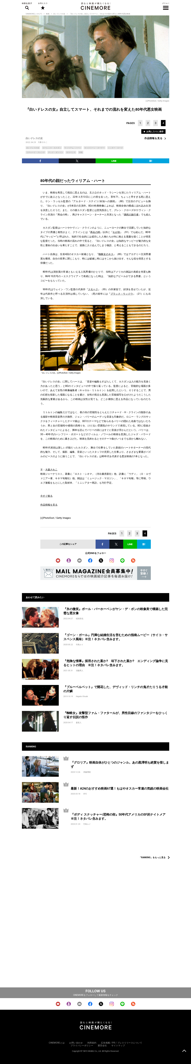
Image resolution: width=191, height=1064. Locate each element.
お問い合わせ (76, 1043)
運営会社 (102, 1045)
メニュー (165, 6)
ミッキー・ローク (115, 148)
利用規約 (91, 1043)
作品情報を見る (153, 138)
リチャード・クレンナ (35, 152)
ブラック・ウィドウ (121, 293)
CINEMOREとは (57, 1043)
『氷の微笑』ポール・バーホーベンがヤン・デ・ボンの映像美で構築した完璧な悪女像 (115, 611)
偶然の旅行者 (131, 214)
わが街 (116, 232)
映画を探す (27, 6)
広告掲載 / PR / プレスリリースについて (121, 1043)
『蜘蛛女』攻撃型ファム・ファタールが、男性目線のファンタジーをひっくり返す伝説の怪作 (115, 715)
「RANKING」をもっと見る (152, 857)
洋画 (81, 152)
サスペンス (70, 152)
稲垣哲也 (79, 619)
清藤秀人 (79, 671)
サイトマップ (118, 1045)
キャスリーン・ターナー (94, 148)
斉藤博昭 (87, 772)
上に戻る (184, 1051)
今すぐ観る (46, 495)
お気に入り (42, 6)
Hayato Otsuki (82, 696)
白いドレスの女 (59, 14)
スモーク (93, 289)
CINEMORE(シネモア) (34, 14)
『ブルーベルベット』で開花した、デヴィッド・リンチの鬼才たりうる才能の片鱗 (115, 689)
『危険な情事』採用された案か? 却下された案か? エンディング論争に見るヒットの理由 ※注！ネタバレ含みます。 (115, 663)
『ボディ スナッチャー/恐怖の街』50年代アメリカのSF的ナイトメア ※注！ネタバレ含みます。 (120, 816)
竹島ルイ (79, 645)
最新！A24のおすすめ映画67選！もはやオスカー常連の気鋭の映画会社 (120, 788)
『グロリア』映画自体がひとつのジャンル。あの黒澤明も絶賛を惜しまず (120, 764)
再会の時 (95, 232)
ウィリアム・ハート (72, 148)
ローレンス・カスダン (52, 148)
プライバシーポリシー (82, 1045)
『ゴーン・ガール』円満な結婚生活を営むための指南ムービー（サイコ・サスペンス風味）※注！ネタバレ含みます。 (115, 637)
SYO (85, 794)
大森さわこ (43, 142)
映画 (47, 14)
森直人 (78, 723)
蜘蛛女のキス (105, 254)
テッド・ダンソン (55, 152)
